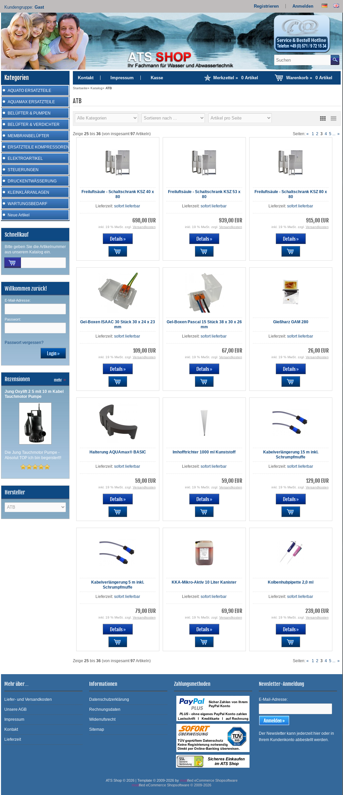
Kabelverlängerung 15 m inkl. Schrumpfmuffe (290, 454)
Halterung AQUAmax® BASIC (117, 452)
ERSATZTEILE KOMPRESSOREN (38, 147)
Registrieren (266, 6)
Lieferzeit (12, 739)
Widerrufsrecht (102, 719)
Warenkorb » (309, 77)
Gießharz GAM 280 (290, 322)
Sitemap (96, 729)
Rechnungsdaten (104, 709)
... (333, 134)
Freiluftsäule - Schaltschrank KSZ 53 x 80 (204, 194)
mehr (60, 380)
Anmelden (302, 6)
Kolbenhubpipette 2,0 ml (290, 582)
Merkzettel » (235, 77)
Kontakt (85, 77)
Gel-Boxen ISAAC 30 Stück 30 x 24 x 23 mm (117, 324)
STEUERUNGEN (23, 169)
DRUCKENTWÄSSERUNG (32, 181)
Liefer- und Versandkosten (28, 699)
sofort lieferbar (127, 206)
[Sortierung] (173, 118)
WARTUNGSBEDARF (27, 203)
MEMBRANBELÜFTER (28, 135)
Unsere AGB (15, 709)
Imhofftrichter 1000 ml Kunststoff (204, 452)
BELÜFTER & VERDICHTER (34, 124)
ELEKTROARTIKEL (25, 158)
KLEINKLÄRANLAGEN (28, 192)
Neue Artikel (19, 215)
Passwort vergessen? (24, 342)
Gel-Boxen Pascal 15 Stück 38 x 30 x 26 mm (204, 324)
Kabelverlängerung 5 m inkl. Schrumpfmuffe (117, 585)
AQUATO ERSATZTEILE (29, 90)
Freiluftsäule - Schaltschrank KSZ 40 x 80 (118, 194)
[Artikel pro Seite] (240, 118)
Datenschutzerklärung (109, 699)
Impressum (122, 77)
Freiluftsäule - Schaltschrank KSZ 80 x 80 (291, 194)
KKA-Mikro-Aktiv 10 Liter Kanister (204, 582)
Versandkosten (144, 227)
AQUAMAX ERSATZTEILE (31, 102)
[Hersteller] (106, 118)
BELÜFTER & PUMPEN (29, 113)
